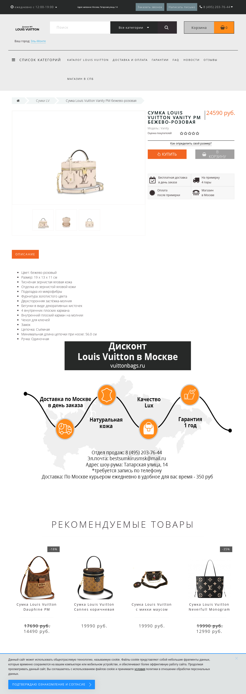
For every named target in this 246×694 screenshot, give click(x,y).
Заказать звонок (150, 7)
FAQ (176, 60)
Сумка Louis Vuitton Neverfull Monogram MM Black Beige (209, 609)
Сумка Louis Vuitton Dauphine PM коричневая (37, 609)
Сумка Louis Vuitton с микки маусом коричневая (152, 609)
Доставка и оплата (130, 60)
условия (139, 669)
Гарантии (160, 60)
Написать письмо (182, 7)
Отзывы (210, 60)
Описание (25, 254)
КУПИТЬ (169, 154)
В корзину (214, 154)
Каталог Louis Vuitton (88, 60)
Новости (191, 60)
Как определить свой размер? (191, 143)
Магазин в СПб (80, 79)
